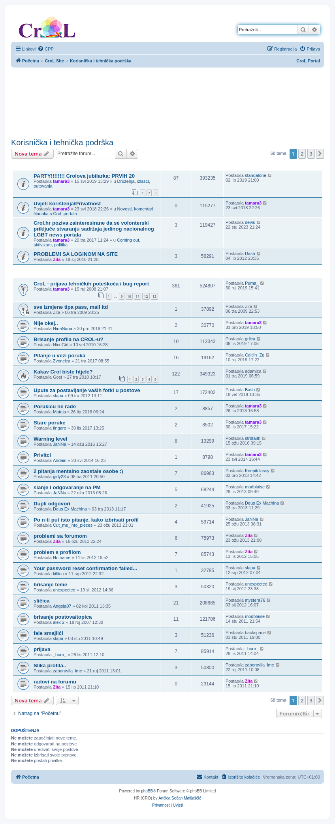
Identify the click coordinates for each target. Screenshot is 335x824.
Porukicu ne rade (55, 406)
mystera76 (255, 600)
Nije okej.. (46, 323)
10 (129, 296)
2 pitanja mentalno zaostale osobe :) (78, 471)
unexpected (64, 589)
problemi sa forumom (60, 536)
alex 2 (58, 622)
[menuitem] (46, 49)
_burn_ (59, 654)
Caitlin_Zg (255, 355)
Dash (250, 253)
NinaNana (62, 328)
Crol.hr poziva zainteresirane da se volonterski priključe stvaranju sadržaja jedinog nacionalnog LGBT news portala (94, 229)
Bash (250, 389)
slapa (58, 395)
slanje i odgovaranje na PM (67, 487)
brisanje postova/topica (63, 617)
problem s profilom (57, 552)
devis (250, 222)
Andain (59, 460)
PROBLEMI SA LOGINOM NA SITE (76, 254)
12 (146, 296)
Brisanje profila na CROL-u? (69, 339)
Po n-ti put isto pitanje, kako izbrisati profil (86, 520)
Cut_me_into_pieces (72, 525)
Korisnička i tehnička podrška (62, 142)
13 (154, 296)
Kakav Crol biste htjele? (63, 372)
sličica (41, 601)
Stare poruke (50, 423)
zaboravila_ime (67, 670)
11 (137, 296)
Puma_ (252, 283)
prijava (42, 649)
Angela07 (62, 606)
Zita (57, 259)
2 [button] (302, 153)
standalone (255, 175)
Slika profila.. (50, 665)
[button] (320, 153)
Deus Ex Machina (70, 509)
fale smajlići (48, 633)
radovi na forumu (55, 682)
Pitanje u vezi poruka (59, 356)
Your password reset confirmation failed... (85, 568)
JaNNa (59, 444)
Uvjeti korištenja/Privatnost (67, 203)
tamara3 (61, 181)
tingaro (59, 428)
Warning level (50, 439)
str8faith (252, 438)
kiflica (58, 573)
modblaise (255, 486)
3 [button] (311, 153)
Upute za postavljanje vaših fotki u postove (87, 390)
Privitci (42, 455)
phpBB (147, 791)
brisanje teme (50, 584)
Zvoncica (61, 361)
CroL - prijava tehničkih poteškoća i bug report (91, 284)
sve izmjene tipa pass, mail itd (71, 307)
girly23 (59, 476)
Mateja (59, 411)
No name (62, 557)
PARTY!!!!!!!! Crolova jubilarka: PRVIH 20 (84, 176)
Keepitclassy (257, 470)
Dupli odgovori (52, 504)
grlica (250, 338)
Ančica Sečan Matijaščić (179, 798)
